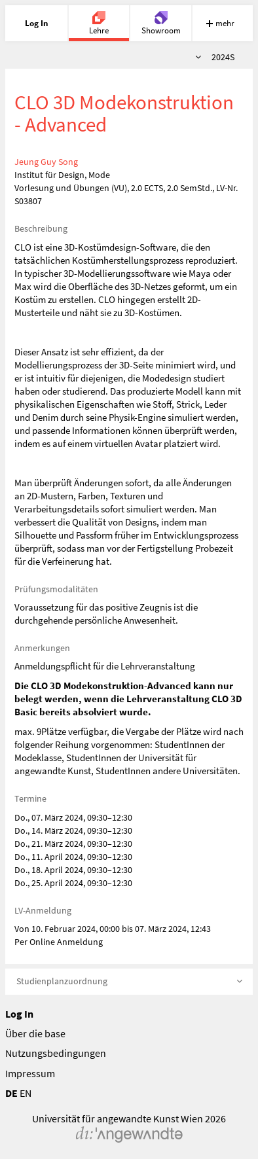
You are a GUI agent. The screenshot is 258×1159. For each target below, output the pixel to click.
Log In (19, 1013)
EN (25, 1092)
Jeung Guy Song (46, 162)
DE (11, 1092)
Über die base (35, 1033)
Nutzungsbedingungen (55, 1053)
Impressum (30, 1073)
